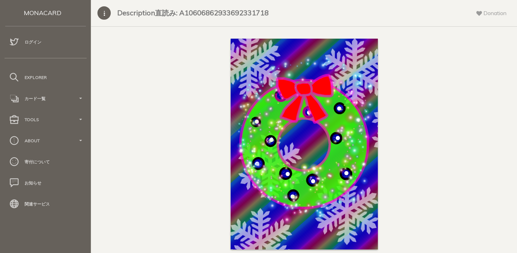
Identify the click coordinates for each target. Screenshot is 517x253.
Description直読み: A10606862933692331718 (192, 12)
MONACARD (42, 13)
